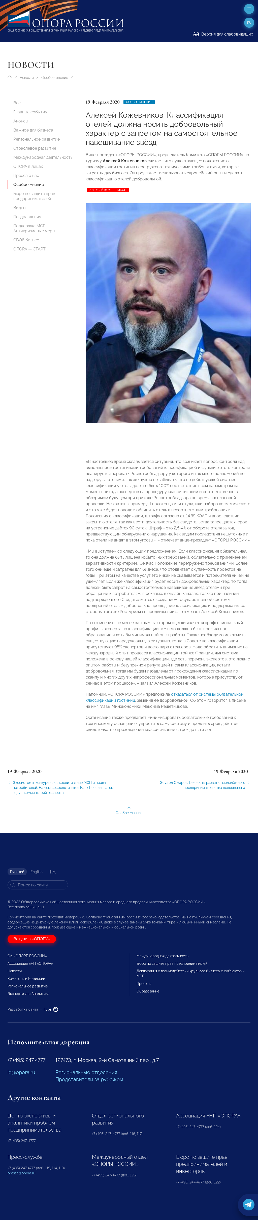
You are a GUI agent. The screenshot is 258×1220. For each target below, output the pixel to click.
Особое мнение (54, 78)
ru (249, 22)
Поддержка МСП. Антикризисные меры (34, 228)
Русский (17, 872)
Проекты (144, 984)
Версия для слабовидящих (223, 34)
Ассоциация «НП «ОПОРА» (30, 963)
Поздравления (27, 216)
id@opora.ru (21, 1072)
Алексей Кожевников (107, 190)
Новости (27, 78)
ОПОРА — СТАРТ (29, 249)
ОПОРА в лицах (28, 166)
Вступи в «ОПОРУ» (31, 939)
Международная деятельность (43, 157)
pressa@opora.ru (21, 1173)
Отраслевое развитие (34, 148)
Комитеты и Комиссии (26, 979)
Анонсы (20, 121)
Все (17, 103)
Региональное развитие (36, 139)
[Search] (38, 884)
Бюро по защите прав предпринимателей (34, 196)
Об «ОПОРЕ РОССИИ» (27, 956)
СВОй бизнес (26, 240)
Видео (19, 207)
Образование (148, 991)
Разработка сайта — (33, 1009)
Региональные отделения (86, 1072)
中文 (52, 872)
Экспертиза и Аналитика (28, 994)
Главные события (30, 112)
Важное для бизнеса (33, 130)
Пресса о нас (26, 175)
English (36, 872)
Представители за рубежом (89, 1079)
